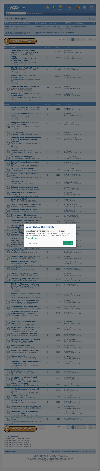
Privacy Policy (31, 238)
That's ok (68, 243)
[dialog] (50, 235)
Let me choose (32, 243)
